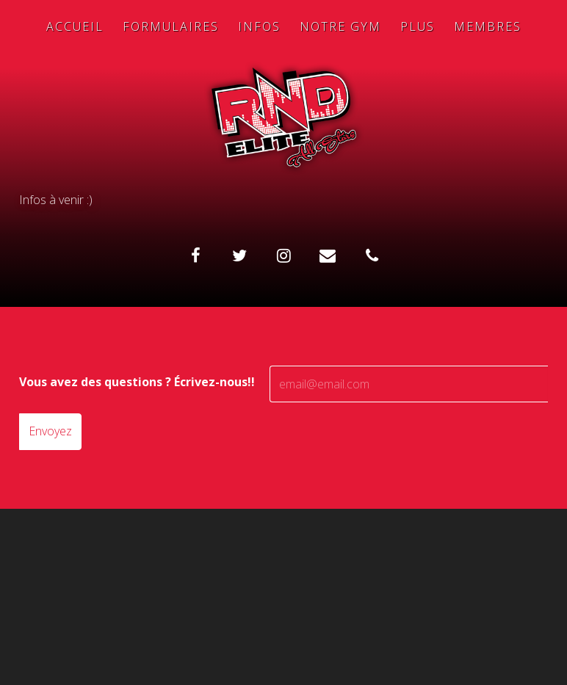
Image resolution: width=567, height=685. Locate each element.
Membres (487, 26)
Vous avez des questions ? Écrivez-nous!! (137, 382)
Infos (259, 26)
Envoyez (50, 431)
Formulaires (171, 26)
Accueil (75, 26)
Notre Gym (340, 26)
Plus (417, 26)
